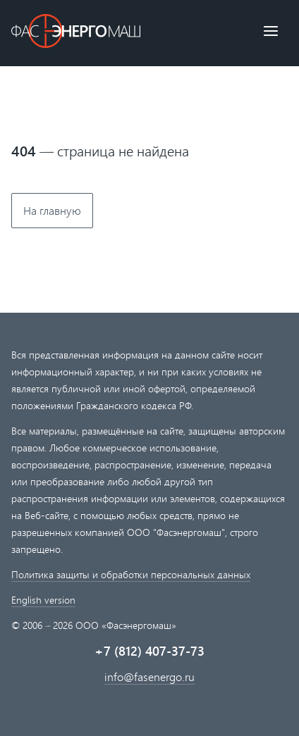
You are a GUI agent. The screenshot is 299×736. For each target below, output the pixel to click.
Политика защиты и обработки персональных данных (130, 574)
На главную (52, 210)
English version (43, 599)
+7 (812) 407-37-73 (149, 650)
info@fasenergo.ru (149, 676)
